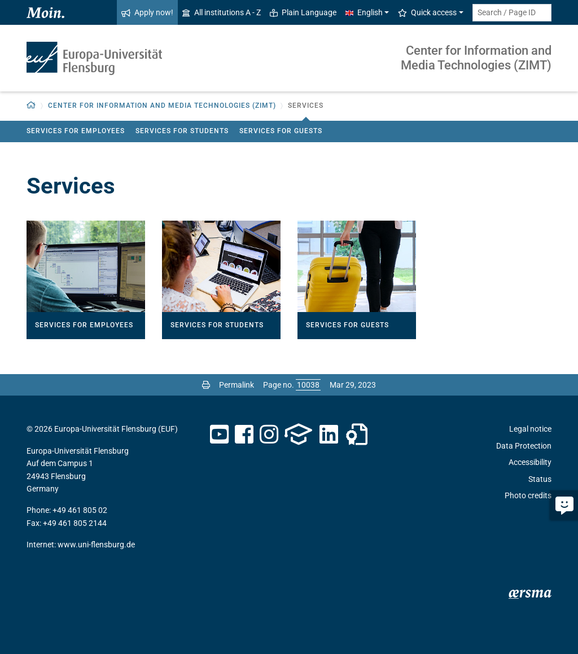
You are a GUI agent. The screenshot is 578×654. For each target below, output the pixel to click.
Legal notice (530, 428)
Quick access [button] (427, 12)
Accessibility (530, 462)
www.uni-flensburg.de (96, 544)
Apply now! (147, 12)
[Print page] (206, 384)
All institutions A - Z (221, 12)
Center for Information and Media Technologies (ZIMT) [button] (162, 105)
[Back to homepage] (31, 105)
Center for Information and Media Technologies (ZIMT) (476, 57)
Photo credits (528, 495)
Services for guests (280, 131)
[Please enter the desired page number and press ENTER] (308, 384)
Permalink (236, 384)
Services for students (182, 131)
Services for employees (76, 131)
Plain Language (303, 12)
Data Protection (523, 445)
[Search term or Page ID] (511, 12)
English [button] (364, 12)
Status (539, 479)
